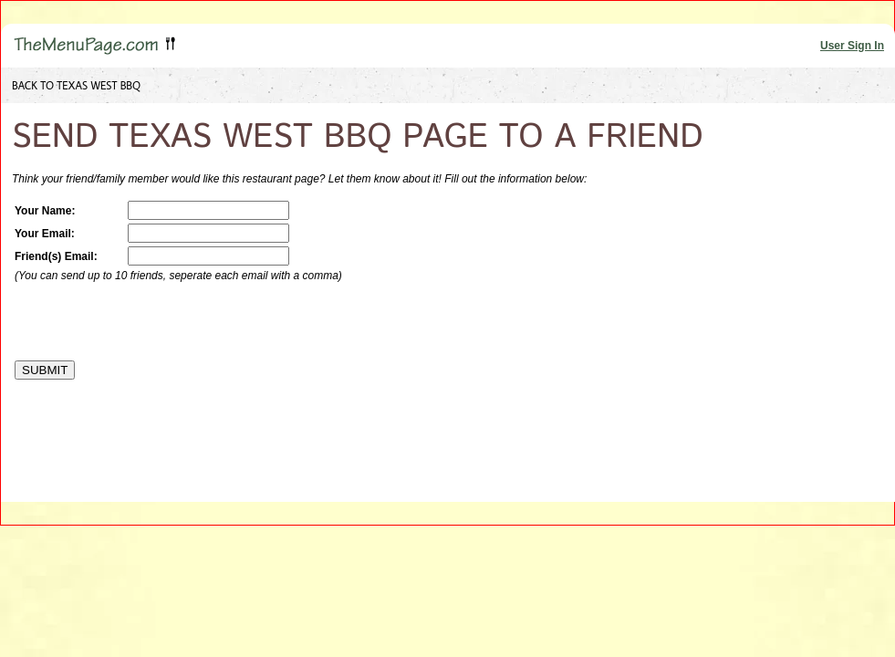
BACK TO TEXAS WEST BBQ (76, 85)
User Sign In (852, 45)
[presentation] (153, 321)
